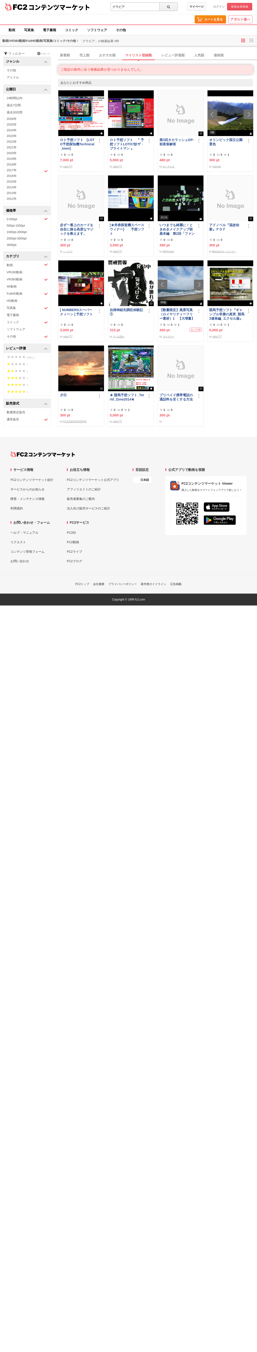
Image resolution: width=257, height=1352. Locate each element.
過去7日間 (14, 105)
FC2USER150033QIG (74, 421)
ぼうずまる (168, 166)
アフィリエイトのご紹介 (84, 489)
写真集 (29, 30)
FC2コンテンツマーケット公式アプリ (93, 480)
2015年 (12, 181)
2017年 (27, 170)
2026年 (12, 119)
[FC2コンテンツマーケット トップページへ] (42, 454)
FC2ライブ (74, 551)
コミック (71, 30)
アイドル (13, 77)
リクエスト (18, 542)
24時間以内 (14, 98)
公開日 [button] (27, 89)
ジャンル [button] (27, 61)
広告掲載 (176, 584)
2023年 (12, 136)
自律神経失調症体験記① (126, 312)
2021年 (12, 147)
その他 (121, 30)
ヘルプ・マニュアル (24, 532)
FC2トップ (82, 584)
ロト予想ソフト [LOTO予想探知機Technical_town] (77, 144)
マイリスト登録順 (138, 55)
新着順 (65, 55)
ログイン (219, 6)
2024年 (12, 130)
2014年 (12, 187)
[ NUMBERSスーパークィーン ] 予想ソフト (77, 312)
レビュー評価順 (173, 55)
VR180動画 (14, 272)
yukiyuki (216, 166)
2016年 (12, 176)
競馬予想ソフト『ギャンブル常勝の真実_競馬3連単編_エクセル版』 (226, 314)
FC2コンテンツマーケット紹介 (32, 480)
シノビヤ (68, 251)
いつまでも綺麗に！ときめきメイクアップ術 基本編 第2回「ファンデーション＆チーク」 (177, 229)
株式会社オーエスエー (224, 251)
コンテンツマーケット (59, 7)
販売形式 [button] (27, 403)
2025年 (12, 124)
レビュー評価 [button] (27, 348)
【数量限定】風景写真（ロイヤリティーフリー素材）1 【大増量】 (177, 314)
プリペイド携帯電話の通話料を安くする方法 (176, 397)
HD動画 (12, 301)
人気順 (199, 55)
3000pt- (12, 245)
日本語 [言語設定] (144, 480)
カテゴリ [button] (27, 256)
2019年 (12, 159)
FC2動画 (73, 542)
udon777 (67, 166)
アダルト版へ (240, 19)
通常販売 (27, 420)
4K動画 (12, 286)
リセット (43, 53)
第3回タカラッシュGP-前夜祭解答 (176, 142)
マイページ (196, 6)
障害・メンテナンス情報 (27, 499)
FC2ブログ (74, 561)
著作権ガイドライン (153, 584)
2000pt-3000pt (17, 238)
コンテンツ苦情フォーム (27, 551)
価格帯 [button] (27, 211)
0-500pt (27, 219)
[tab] (157, 55)
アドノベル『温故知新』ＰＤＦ (224, 227)
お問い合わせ (19, 561)
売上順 (84, 55)
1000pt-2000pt (17, 232)
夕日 (63, 395)
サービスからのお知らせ (27, 489)
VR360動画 (27, 280)
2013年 (12, 193)
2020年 (12, 153)
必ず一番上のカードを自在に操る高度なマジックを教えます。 (76, 229)
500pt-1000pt (16, 225)
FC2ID (71, 532)
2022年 (12, 141)
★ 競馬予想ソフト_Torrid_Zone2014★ (127, 397)
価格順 (219, 55)
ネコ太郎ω (118, 336)
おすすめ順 (107, 55)
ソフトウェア (97, 30)
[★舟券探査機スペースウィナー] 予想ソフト (127, 229)
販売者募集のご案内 (81, 499)
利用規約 (16, 508)
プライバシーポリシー (122, 584)
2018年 (12, 164)
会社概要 (98, 584)
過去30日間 (14, 112)
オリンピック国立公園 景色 (226, 142)
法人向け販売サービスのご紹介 (88, 508)
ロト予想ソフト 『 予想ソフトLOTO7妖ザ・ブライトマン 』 (127, 144)
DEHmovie (168, 251)
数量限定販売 (16, 412)
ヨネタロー (168, 336)
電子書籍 (49, 30)
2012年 (12, 198)
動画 (12, 30)
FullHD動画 (27, 294)
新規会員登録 (239, 6)
